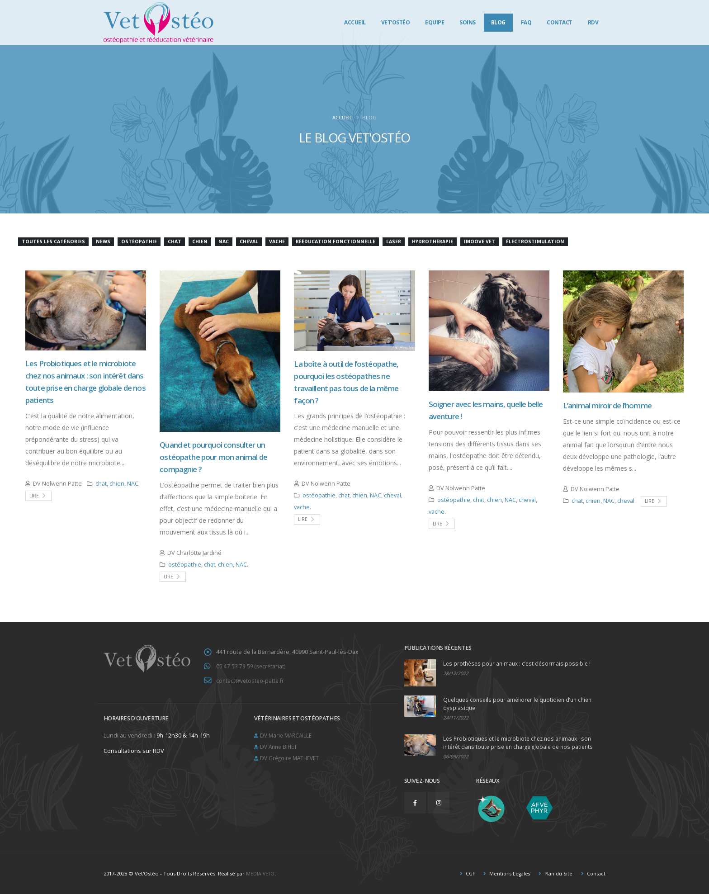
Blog (498, 22)
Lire (37, 495)
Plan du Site (557, 873)
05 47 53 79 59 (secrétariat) (251, 666)
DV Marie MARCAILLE (287, 734)
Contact (559, 22)
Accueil (355, 22)
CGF (466, 873)
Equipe (434, 22)
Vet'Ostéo (395, 22)
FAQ (526, 22)
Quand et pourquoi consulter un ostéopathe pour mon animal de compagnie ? (213, 457)
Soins (467, 22)
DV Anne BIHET (280, 745)
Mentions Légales (507, 873)
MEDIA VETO (261, 873)
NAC (132, 483)
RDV (593, 22)
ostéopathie (184, 564)
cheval (392, 495)
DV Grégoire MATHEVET (291, 756)
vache (302, 507)
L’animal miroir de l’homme (607, 405)
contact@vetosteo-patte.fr (251, 680)
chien (116, 483)
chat (101, 483)
